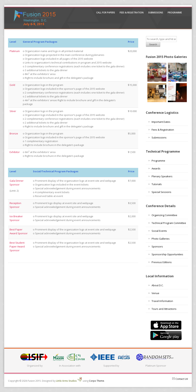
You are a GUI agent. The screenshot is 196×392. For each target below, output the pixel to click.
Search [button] (153, 44)
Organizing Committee (164, 215)
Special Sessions (161, 192)
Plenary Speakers (162, 176)
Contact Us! (180, 379)
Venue (155, 293)
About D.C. (157, 285)
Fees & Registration (132, 12)
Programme (175, 12)
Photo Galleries (161, 238)
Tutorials (157, 184)
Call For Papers (105, 12)
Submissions (155, 12)
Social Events (159, 231)
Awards (156, 168)
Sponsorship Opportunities (167, 254)
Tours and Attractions (164, 309)
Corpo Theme (96, 380)
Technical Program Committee (169, 223)
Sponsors (157, 246)
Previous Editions (162, 262)
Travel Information (162, 301)
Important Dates (161, 122)
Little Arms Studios (69, 380)
